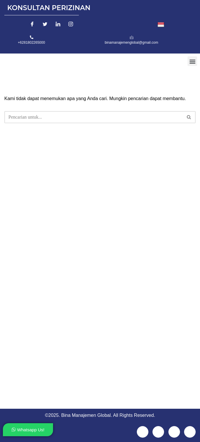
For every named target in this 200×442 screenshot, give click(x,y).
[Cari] (93, 117)
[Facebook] (32, 25)
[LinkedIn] (58, 25)
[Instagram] (70, 25)
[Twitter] (45, 25)
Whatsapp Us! (28, 429)
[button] (192, 61)
